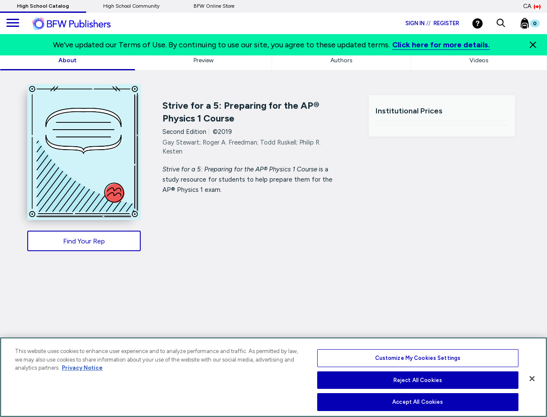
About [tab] (67, 60)
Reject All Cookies (418, 380)
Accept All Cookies (417, 402)
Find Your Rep (84, 241)
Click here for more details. (441, 44)
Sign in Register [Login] (432, 23)
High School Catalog (43, 6)
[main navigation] (13, 23)
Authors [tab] (341, 60)
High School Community (131, 6)
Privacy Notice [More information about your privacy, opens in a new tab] (82, 368)
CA (532, 6)
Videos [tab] (479, 60)
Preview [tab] (204, 60)
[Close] (533, 44)
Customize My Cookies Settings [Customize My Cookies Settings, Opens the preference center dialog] (418, 358)
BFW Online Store (214, 6)
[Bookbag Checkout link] (535, 25)
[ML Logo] (81, 23)
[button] (500, 23)
